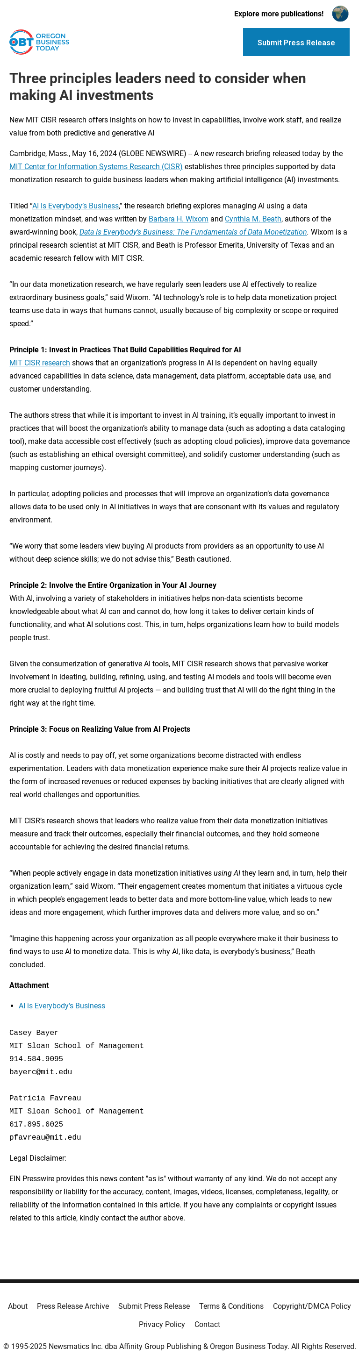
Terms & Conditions (231, 1306)
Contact (207, 1324)
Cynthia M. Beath (253, 218)
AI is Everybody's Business (62, 1005)
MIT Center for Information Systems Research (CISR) (96, 166)
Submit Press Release (154, 1306)
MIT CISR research (39, 362)
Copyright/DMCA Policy (312, 1306)
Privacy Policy (162, 1324)
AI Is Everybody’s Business (75, 205)
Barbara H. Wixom (178, 218)
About (18, 1306)
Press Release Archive (73, 1306)
